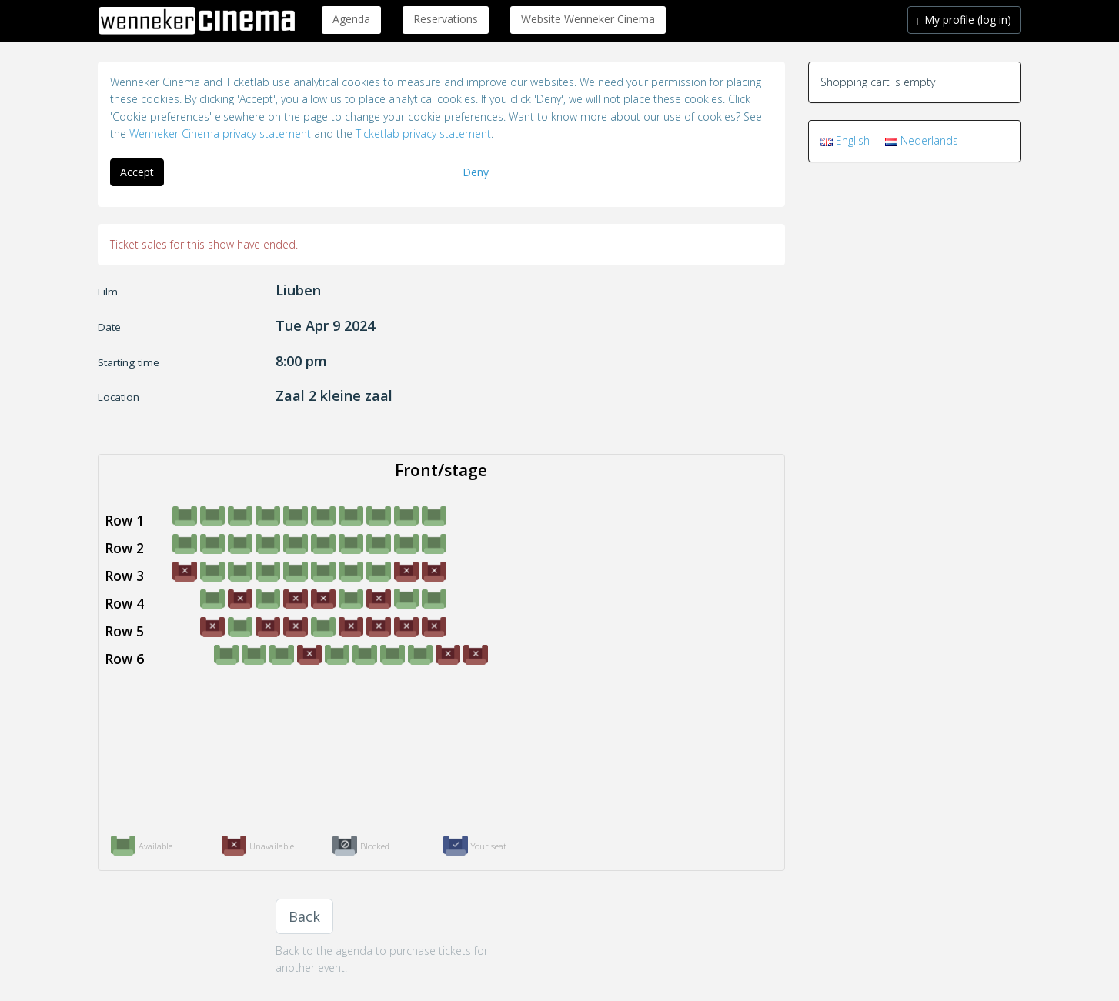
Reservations (445, 19)
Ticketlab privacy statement (423, 133)
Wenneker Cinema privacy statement (220, 133)
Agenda (351, 19)
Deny (476, 172)
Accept (137, 172)
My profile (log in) (964, 19)
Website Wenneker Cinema (588, 19)
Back (304, 916)
